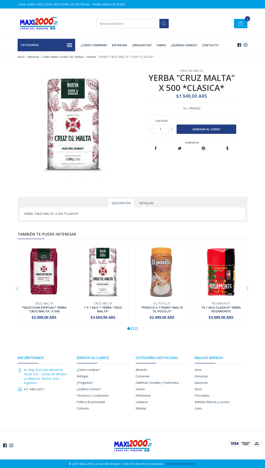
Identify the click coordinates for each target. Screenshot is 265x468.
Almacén (141, 370)
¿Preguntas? (142, 45)
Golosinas (201, 376)
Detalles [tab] (146, 203)
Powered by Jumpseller (180, 464)
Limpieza (142, 402)
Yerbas (91, 57)
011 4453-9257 (34, 389)
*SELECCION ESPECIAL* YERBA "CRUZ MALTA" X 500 (44, 309)
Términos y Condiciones (93, 395)
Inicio (21, 57)
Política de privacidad (91, 402)
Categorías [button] (46, 45)
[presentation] (17, 288)
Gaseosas (201, 383)
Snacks (140, 389)
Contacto (210, 45)
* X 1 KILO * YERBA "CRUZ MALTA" (103, 309)
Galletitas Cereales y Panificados (157, 383)
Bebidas (141, 408)
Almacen (33, 57)
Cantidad (161, 121)
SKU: (185, 108)
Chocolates (202, 395)
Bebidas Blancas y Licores (212, 402)
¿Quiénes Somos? (184, 45)
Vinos (198, 389)
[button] (129, 328)
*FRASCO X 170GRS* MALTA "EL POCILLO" (162, 309)
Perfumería (143, 395)
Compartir (192, 142)
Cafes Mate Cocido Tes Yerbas (63, 57)
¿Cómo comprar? (94, 45)
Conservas (143, 376)
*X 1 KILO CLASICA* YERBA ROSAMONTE (221, 309)
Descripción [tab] (121, 203)
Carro (161, 45)
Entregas (119, 45)
